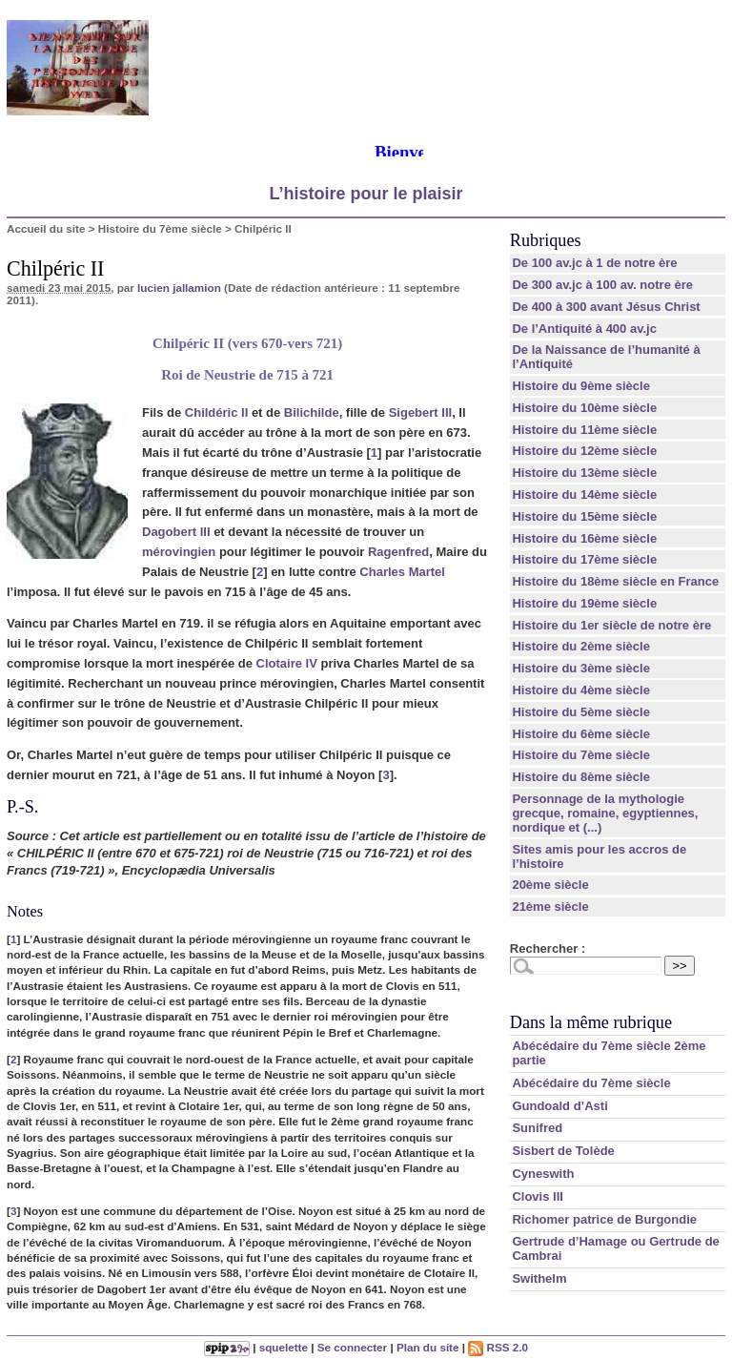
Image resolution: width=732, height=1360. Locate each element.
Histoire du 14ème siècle (584, 494)
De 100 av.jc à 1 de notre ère (594, 263)
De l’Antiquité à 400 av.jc (584, 328)
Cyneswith (543, 1173)
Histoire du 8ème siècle (581, 777)
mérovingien (178, 552)
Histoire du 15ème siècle (584, 516)
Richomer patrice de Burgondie (604, 1219)
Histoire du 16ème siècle (584, 538)
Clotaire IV (286, 663)
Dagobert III (176, 532)
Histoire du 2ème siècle (581, 646)
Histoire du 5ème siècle (581, 712)
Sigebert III (420, 412)
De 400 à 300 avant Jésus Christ (606, 306)
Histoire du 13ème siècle (584, 472)
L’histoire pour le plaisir (365, 193)
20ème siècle (550, 884)
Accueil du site (46, 228)
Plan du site (427, 1347)
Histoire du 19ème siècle (584, 603)
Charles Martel (402, 572)
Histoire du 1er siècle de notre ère (611, 625)
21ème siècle (550, 906)
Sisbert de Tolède (563, 1151)
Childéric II (216, 412)
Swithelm (539, 1278)
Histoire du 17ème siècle (584, 559)
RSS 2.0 (498, 1347)
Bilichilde (311, 412)
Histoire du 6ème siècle (581, 734)
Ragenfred (398, 552)
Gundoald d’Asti (559, 1106)
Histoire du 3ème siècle (581, 668)
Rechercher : (547, 948)
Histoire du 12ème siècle (584, 450)
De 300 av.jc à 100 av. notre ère (602, 285)
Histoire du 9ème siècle (581, 386)
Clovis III (537, 1196)
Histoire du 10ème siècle (584, 408)
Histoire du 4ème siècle (581, 690)
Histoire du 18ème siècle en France (615, 581)
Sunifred (537, 1128)
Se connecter (352, 1347)
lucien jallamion (179, 287)
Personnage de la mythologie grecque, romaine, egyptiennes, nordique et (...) (605, 813)
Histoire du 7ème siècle (160, 228)
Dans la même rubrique (591, 1022)
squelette (283, 1347)
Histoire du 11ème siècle (584, 429)
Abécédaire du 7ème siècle (591, 1083)
